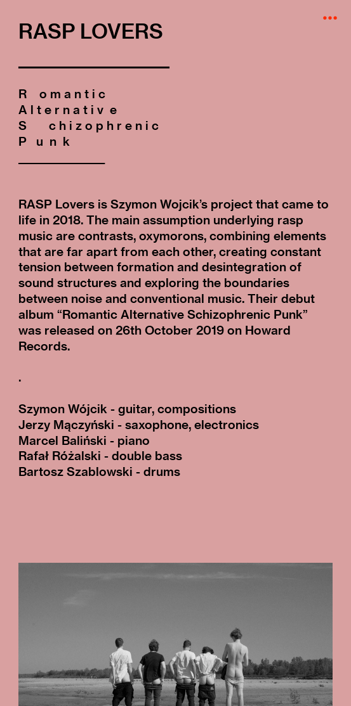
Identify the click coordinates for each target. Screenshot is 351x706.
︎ (330, 18)
